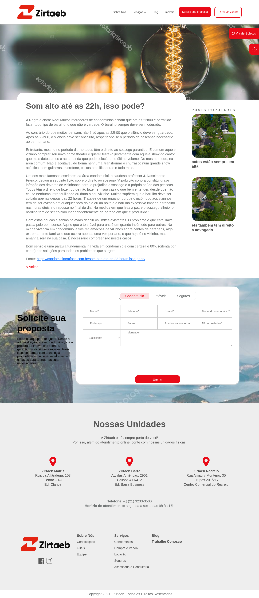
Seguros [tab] (183, 296)
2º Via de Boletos (244, 33)
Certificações (86, 542)
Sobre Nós (119, 12)
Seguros (120, 560)
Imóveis (169, 12)
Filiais (81, 548)
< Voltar (32, 267)
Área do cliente (229, 12)
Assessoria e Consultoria (131, 567)
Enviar (158, 379)
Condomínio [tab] (134, 296)
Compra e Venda (126, 548)
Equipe (82, 554)
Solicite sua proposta (195, 11)
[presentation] (166, 371)
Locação (120, 554)
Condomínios (123, 542)
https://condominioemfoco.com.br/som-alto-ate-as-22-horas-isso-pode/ (91, 259)
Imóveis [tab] (160, 296)
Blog (155, 12)
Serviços (137, 12)
